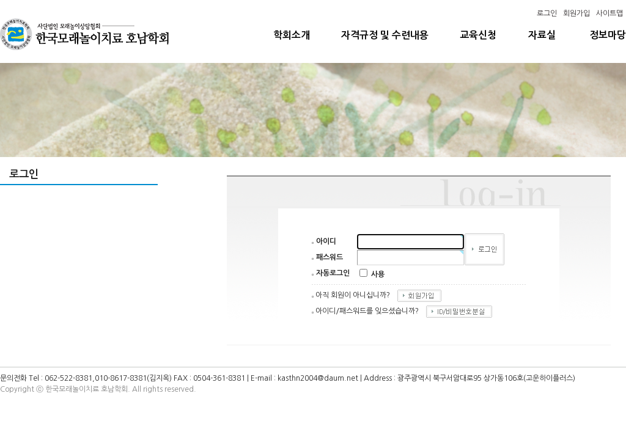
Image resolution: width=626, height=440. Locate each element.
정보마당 (607, 35)
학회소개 (291, 35)
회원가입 (576, 13)
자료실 (542, 35)
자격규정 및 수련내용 (385, 35)
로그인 (547, 13)
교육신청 (478, 35)
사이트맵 (609, 13)
